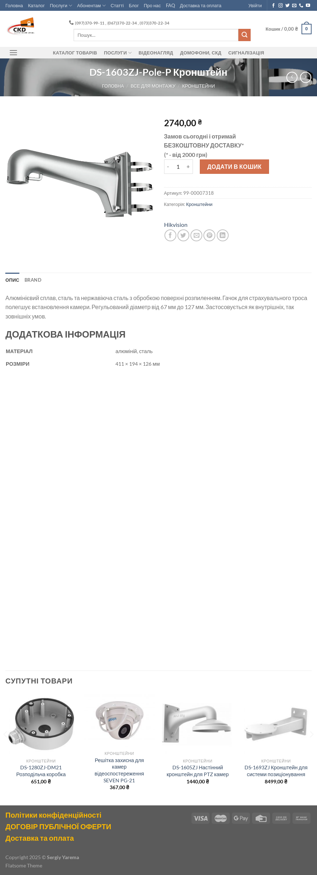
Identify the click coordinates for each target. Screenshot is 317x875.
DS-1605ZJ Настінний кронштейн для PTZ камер (198, 770)
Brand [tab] (33, 280)
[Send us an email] (294, 5)
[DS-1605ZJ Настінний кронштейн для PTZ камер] (197, 724)
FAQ (170, 5)
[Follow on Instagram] (280, 5)
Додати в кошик (234, 166)
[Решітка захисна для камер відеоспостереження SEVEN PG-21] (119, 720)
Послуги (61, 5)
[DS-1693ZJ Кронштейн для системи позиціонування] (276, 724)
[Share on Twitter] (183, 235)
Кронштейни (198, 86)
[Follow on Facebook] (273, 5)
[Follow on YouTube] (308, 5)
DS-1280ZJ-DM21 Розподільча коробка (41, 770)
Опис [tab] (12, 280)
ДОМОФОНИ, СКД (200, 53)
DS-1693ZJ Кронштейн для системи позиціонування (276, 770)
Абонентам (91, 5)
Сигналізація (246, 53)
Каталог (36, 5)
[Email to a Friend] (196, 235)
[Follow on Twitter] (287, 5)
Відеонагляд (155, 53)
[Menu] (13, 52)
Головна (14, 5)
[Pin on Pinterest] (209, 235)
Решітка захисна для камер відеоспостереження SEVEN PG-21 (119, 770)
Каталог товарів (75, 53)
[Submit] (244, 35)
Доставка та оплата (200, 5)
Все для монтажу (153, 86)
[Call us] (301, 5)
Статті (117, 5)
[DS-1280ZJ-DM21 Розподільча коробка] (41, 724)
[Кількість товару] (178, 166)
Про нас (152, 5)
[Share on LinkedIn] (223, 235)
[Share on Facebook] (170, 235)
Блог (134, 5)
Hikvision (176, 224)
